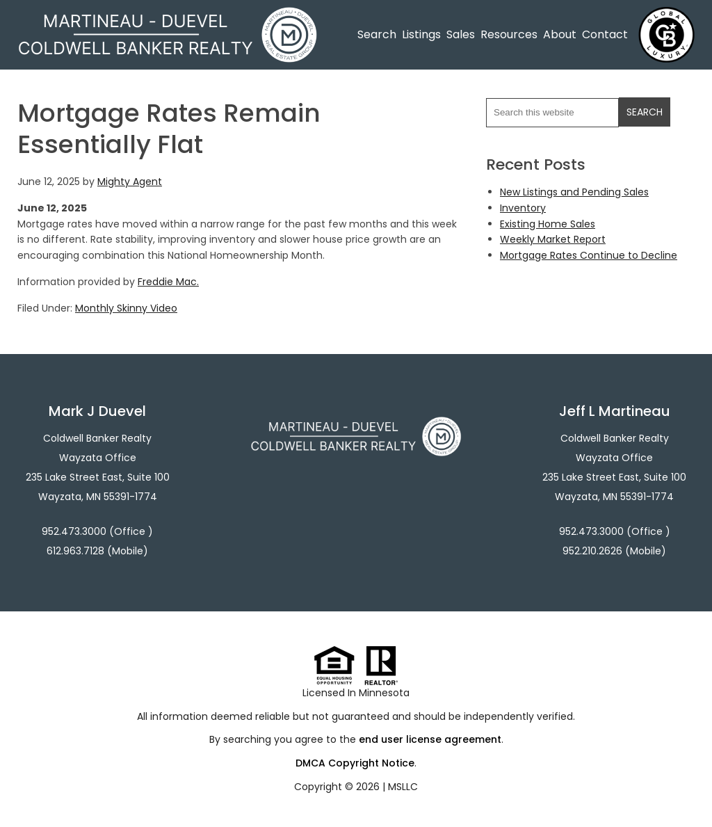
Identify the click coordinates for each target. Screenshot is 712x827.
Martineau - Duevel (167, 15)
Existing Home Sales (547, 224)
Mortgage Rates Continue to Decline (588, 255)
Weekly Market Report (553, 239)
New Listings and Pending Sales (574, 192)
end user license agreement (430, 739)
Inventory (523, 208)
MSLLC (403, 787)
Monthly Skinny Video (126, 308)
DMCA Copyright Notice (355, 763)
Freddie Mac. (168, 282)
